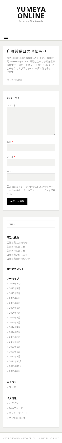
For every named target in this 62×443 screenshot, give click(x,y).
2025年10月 (15, 283)
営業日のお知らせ (16, 246)
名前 (10, 141)
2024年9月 (14, 303)
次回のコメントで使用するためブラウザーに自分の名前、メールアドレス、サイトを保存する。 (31, 190)
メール (11, 156)
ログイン (13, 403)
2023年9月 (14, 341)
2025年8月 (14, 293)
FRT (57, 438)
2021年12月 (15, 361)
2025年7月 (14, 298)
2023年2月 (14, 351)
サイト (10, 171)
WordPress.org (17, 417)
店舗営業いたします (17, 254)
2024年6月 (14, 317)
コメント (12, 105)
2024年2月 (14, 337)
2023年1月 (14, 356)
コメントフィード (18, 413)
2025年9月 (14, 288)
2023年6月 (14, 346)
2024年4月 (14, 327)
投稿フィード (16, 408)
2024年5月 (14, 322)
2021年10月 (15, 366)
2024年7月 (14, 312)
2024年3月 (14, 332)
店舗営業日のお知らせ (18, 258)
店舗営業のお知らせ (17, 242)
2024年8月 (14, 307)
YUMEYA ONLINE (31, 12)
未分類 (12, 387)
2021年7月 (14, 371)
